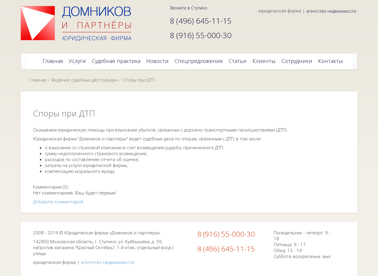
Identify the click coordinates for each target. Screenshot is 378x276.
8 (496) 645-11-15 (226, 249)
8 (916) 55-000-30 (226, 234)
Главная (38, 80)
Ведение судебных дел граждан (85, 80)
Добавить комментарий (58, 201)
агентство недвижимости (331, 11)
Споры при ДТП (139, 80)
